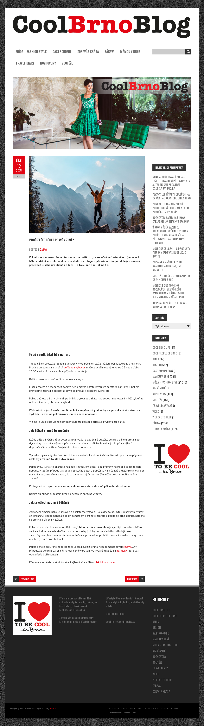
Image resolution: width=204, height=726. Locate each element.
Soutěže (67, 63)
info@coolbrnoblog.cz (123, 621)
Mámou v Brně (130, 51)
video (155, 411)
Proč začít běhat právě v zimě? (51, 240)
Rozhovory (48, 63)
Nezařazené (159, 388)
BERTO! (53, 708)
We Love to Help (162, 417)
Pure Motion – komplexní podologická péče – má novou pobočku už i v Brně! (170, 208)
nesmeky (122, 550)
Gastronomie (62, 51)
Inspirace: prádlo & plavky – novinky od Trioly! (170, 305)
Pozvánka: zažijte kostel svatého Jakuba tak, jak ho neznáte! (168, 266)
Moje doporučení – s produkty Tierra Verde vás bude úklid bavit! (171, 252)
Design (156, 365)
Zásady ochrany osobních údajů (122, 712)
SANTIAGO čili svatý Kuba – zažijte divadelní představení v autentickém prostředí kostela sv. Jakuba (171, 183)
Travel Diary (25, 63)
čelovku (127, 546)
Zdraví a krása (88, 51)
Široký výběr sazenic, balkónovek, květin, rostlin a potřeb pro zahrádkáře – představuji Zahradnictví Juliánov (170, 235)
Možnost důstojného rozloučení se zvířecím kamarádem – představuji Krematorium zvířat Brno (168, 291)
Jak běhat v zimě (105, 562)
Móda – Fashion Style (31, 51)
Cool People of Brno (164, 353)
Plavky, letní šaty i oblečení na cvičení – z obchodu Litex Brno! (171, 196)
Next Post (132, 578)
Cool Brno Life (161, 347)
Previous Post (27, 578)
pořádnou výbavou (75, 367)
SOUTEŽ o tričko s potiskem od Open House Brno (171, 277)
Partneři (174, 708)
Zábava (109, 51)
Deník (155, 359)
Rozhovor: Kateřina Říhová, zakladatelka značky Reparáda (170, 219)
